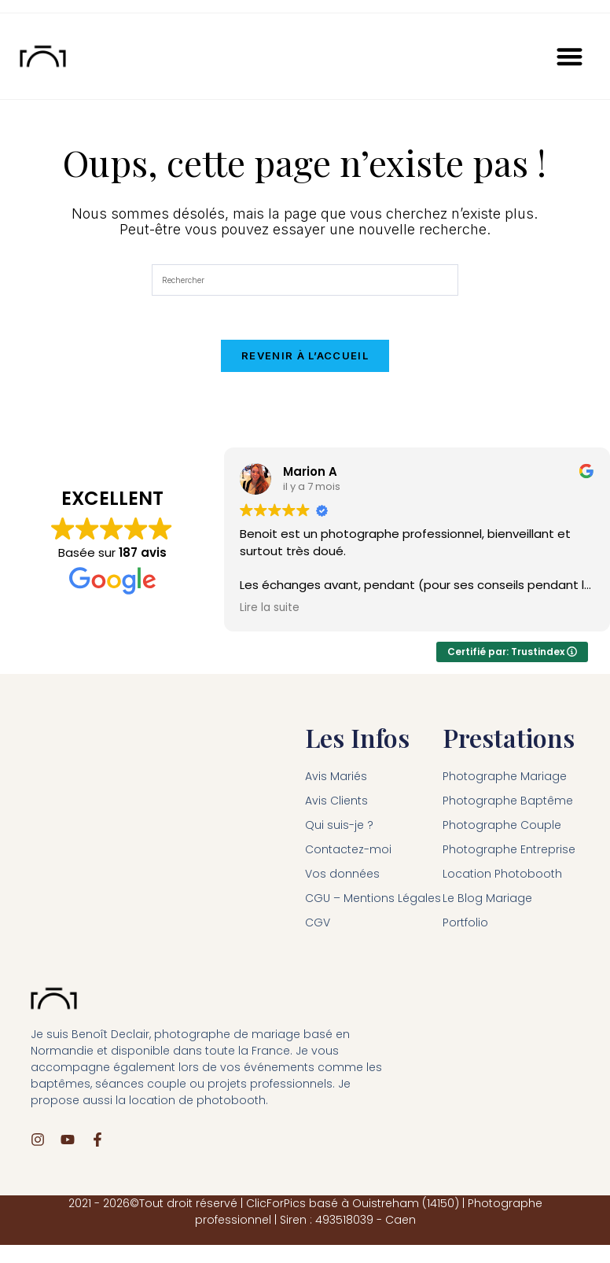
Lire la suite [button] (269, 612)
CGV (317, 926)
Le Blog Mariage (487, 902)
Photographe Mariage (505, 780)
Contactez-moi (348, 853)
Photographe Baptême (508, 804)
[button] (570, 56)
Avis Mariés (336, 780)
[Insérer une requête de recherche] (305, 280)
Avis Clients (336, 804)
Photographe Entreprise (509, 853)
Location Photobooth (502, 878)
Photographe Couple (502, 829)
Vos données (342, 878)
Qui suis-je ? (339, 829)
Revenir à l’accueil (305, 359)
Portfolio (465, 926)
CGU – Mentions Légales (373, 902)
